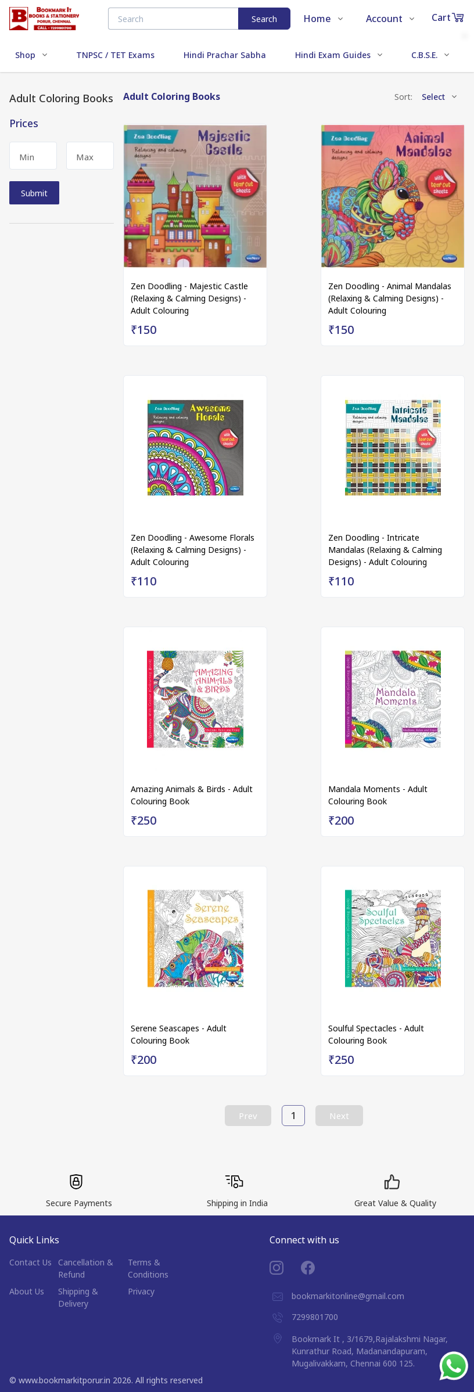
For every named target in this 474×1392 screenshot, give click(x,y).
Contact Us (30, 1262)
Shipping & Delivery (78, 1297)
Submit (34, 193)
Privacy (141, 1291)
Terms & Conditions (148, 1268)
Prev (248, 1115)
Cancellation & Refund (85, 1268)
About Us (26, 1291)
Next (339, 1115)
